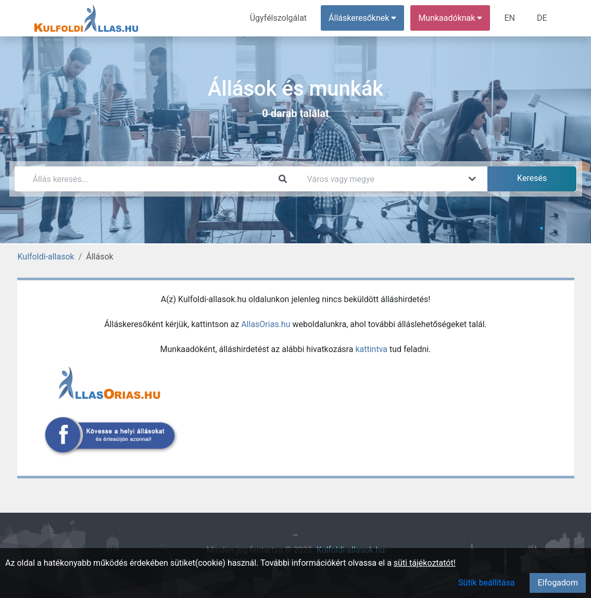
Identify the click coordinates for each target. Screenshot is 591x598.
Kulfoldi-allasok (46, 257)
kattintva (371, 349)
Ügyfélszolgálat (278, 18)
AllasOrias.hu (265, 324)
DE (542, 18)
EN (509, 18)
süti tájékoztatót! (425, 563)
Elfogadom (557, 583)
